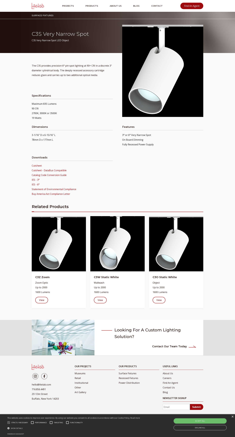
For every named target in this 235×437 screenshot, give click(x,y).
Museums (80, 373)
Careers (167, 378)
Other (78, 387)
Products (91, 6)
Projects (68, 6)
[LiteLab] (38, 367)
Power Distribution (129, 382)
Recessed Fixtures (128, 378)
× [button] (232, 417)
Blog (136, 6)
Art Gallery (80, 392)
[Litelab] (35, 376)
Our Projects (83, 366)
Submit (196, 407)
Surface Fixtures (127, 373)
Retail (78, 378)
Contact (157, 6)
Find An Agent (191, 6)
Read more (135, 418)
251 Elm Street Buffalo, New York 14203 (45, 396)
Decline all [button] (200, 428)
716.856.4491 (39, 389)
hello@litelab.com (41, 384)
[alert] (117, 425)
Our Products (128, 366)
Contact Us (169, 387)
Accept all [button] (200, 421)
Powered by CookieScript (15, 434)
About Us (115, 6)
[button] (73, 428)
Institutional (81, 382)
